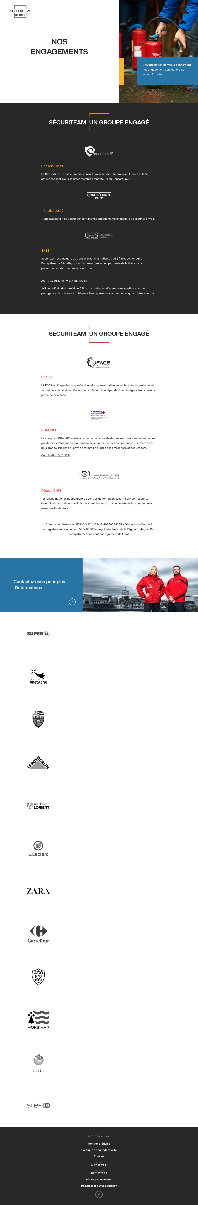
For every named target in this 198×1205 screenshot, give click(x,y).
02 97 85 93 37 (99, 1164)
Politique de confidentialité (99, 1150)
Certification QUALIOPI (55, 455)
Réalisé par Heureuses (99, 1179)
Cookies (99, 1156)
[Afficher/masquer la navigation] (185, 11)
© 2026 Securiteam (99, 1136)
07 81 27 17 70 (99, 1173)
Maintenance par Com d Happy (99, 1185)
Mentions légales (99, 1143)
